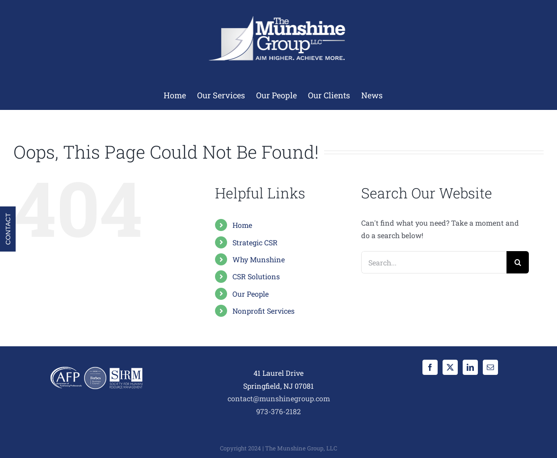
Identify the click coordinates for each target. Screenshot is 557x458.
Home (242, 225)
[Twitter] (450, 367)
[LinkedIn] (470, 367)
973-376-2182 (278, 411)
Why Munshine (258, 259)
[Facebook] (430, 367)
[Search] (517, 262)
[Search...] (433, 262)
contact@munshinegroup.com (279, 398)
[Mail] (490, 367)
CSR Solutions (256, 276)
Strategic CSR (255, 242)
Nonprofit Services (263, 310)
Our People (250, 293)
